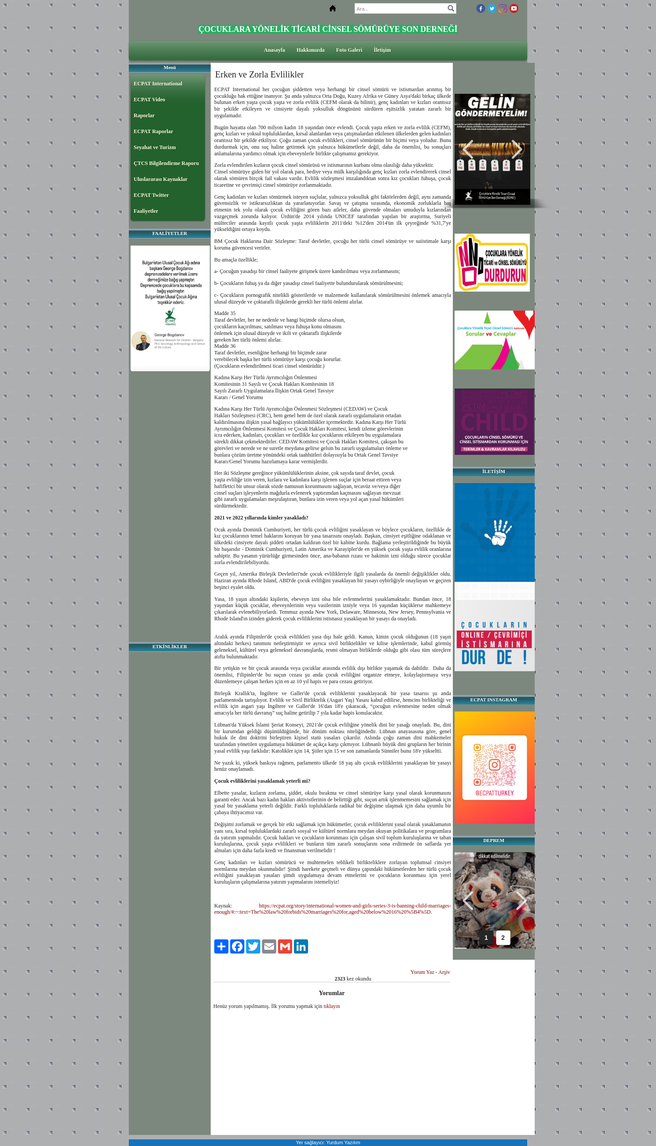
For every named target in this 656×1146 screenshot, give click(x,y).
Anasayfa (274, 50)
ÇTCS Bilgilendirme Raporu (166, 163)
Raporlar (144, 115)
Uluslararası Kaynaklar (161, 179)
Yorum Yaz (422, 972)
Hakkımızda (310, 50)
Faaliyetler (146, 211)
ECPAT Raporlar (153, 131)
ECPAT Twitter (151, 195)
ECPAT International (158, 84)
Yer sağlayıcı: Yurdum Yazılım (328, 1142)
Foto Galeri (349, 50)
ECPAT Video (149, 99)
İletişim (382, 50)
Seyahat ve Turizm (155, 147)
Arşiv (444, 972)
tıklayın (332, 1006)
